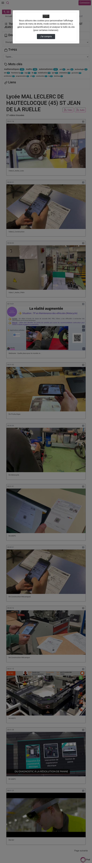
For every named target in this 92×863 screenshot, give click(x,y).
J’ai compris (46, 36)
